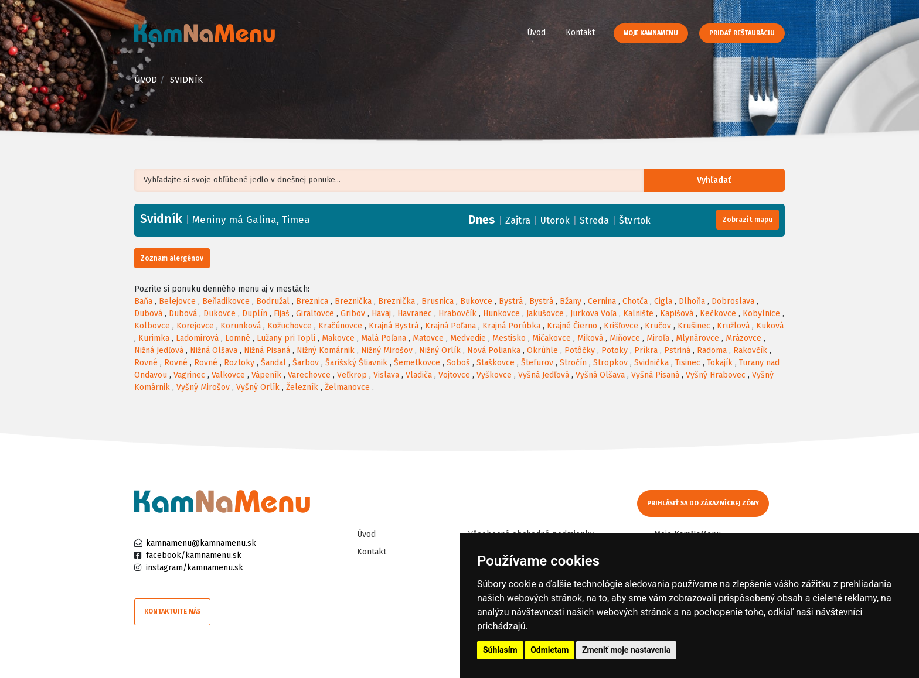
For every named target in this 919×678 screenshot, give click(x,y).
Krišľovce (621, 326)
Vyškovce (494, 375)
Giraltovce (315, 314)
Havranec (414, 314)
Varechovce (309, 375)
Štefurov (537, 363)
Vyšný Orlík (258, 387)
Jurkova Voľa (593, 314)
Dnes (481, 220)
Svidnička (651, 363)
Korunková (240, 326)
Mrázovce (743, 338)
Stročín (573, 363)
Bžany (570, 301)
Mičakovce (551, 338)
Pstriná (677, 350)
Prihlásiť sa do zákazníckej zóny (704, 503)
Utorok (555, 220)
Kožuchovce (289, 326)
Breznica (312, 301)
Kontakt (580, 32)
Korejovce (195, 326)
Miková (590, 338)
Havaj (381, 314)
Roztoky (239, 363)
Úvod (536, 32)
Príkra (646, 350)
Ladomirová (197, 338)
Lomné (237, 338)
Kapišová (676, 314)
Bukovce (476, 301)
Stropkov (610, 363)
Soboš (458, 363)
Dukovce (219, 314)
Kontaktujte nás (172, 611)
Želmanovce (347, 387)
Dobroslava (733, 301)
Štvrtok (635, 220)
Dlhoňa (692, 301)
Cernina (602, 301)
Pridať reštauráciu (742, 33)
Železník (302, 387)
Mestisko (509, 338)
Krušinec (694, 326)
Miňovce (625, 338)
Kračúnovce (340, 326)
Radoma (712, 350)
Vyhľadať (720, 180)
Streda (594, 220)
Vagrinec (189, 375)
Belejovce (177, 301)
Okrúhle (542, 350)
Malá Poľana (383, 338)
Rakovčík (750, 350)
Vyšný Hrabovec (716, 375)
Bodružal (273, 301)
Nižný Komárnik (326, 350)
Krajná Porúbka (511, 326)
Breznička (353, 301)
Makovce (338, 338)
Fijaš (282, 314)
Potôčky (579, 350)
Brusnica (437, 301)
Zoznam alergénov (172, 258)
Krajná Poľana (450, 326)
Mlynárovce (697, 338)
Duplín (254, 314)
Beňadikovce (226, 301)
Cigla (663, 301)
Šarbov (305, 363)
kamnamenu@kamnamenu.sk (201, 543)
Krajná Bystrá (393, 326)
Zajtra (517, 220)
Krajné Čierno (572, 326)
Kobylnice (761, 314)
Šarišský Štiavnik (356, 363)
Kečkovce (718, 314)
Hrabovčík (457, 314)
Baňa (143, 301)
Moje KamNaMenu (651, 33)
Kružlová (733, 326)
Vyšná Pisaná (655, 375)
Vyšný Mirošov (203, 387)
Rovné (146, 363)
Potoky (614, 350)
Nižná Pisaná (267, 350)
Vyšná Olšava (600, 375)
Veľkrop (352, 375)
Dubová (148, 314)
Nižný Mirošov (387, 350)
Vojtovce (454, 375)
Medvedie (468, 338)
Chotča (635, 301)
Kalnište (638, 314)
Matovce (428, 338)
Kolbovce (152, 326)
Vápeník (266, 375)
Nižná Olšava (213, 350)
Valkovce (228, 375)
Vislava (386, 375)
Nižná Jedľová (158, 350)
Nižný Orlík (440, 350)
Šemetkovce (417, 363)
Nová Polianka (493, 350)
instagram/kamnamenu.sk (194, 568)
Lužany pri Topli (286, 338)
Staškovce (495, 363)
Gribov (353, 314)
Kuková (770, 326)
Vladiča (419, 375)
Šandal (273, 363)
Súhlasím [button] (500, 650)
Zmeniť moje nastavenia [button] (626, 650)
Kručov (658, 326)
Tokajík (720, 363)
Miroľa (657, 338)
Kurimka (153, 338)
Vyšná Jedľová (543, 375)
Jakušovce (545, 314)
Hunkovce (501, 314)
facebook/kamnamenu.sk (193, 555)
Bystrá (511, 301)
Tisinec (687, 363)
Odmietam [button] (549, 650)
